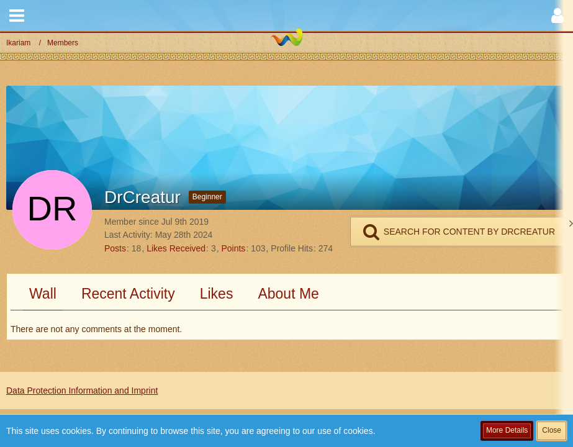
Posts (115, 248)
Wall (42, 294)
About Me (288, 294)
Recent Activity (128, 294)
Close (551, 430)
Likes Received (176, 248)
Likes (216, 294)
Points (233, 248)
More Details (507, 430)
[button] (16, 15)
